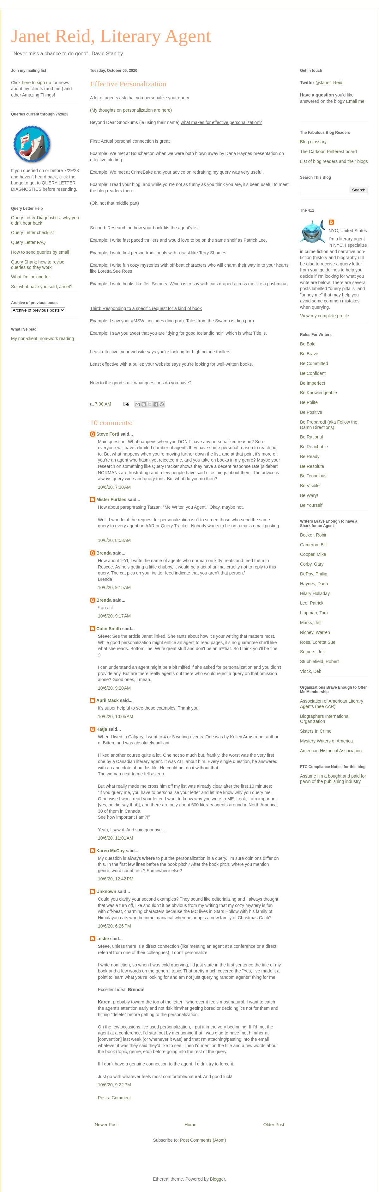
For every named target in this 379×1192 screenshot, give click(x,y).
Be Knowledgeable (318, 392)
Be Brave (309, 353)
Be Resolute (312, 466)
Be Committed (314, 363)
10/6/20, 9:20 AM (114, 688)
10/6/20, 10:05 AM (115, 716)
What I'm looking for (30, 276)
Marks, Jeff (311, 622)
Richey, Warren (315, 632)
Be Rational (311, 436)
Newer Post (106, 1124)
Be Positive (311, 412)
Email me (355, 101)
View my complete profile (324, 315)
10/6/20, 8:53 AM (114, 540)
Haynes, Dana (314, 583)
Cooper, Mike (313, 554)
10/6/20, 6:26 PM (114, 925)
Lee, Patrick (311, 602)
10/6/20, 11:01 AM (115, 838)
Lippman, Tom (314, 612)
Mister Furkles (111, 499)
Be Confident (313, 373)
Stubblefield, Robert (319, 661)
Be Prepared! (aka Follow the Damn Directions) (328, 424)
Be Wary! (309, 495)
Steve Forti (107, 434)
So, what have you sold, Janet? (42, 286)
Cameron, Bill (313, 544)
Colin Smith (108, 628)
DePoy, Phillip (313, 573)
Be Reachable (314, 446)
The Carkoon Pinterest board (328, 151)
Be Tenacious (313, 475)
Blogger (217, 1179)
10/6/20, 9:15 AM (114, 587)
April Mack (107, 700)
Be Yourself (311, 505)
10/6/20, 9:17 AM (114, 615)
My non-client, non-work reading (42, 338)
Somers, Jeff (312, 651)
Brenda (103, 553)
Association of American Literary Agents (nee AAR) (331, 703)
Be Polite (309, 402)
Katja (101, 729)
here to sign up (37, 82)
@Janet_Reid (329, 82)
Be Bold (308, 343)
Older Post (273, 1124)
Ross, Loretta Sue (317, 642)
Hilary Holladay (315, 593)
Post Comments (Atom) (203, 1140)
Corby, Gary (311, 564)
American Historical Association (331, 750)
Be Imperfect (312, 383)
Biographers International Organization (324, 719)
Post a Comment (114, 1097)
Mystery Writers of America (326, 740)
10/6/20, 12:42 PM (115, 878)
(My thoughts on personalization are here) (131, 110)
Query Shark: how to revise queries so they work (37, 264)
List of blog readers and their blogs (334, 161)
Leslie (102, 938)
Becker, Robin (314, 534)
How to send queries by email (40, 252)
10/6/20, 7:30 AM (114, 487)
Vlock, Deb (311, 671)
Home (190, 1124)
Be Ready (309, 456)
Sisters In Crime (316, 731)
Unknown (106, 891)
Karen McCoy (110, 850)
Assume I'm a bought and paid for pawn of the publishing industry (333, 778)
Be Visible (310, 485)
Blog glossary (313, 141)
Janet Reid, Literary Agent (111, 35)
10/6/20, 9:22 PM (114, 1084)
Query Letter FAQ (28, 242)
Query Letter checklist (32, 232)
